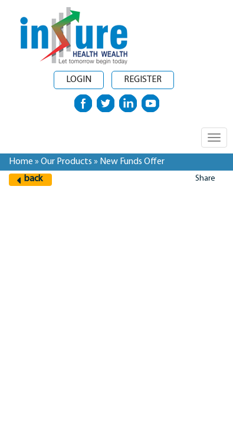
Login (78, 79)
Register (143, 79)
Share (205, 178)
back (33, 179)
